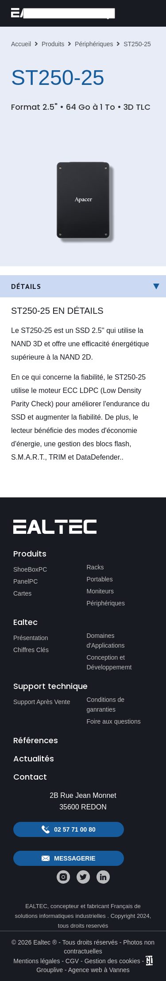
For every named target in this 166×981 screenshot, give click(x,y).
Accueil (21, 44)
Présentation (30, 637)
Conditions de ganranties (106, 704)
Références (35, 740)
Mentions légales (36, 961)
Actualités (33, 758)
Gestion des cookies (112, 961)
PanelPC (25, 581)
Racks (95, 567)
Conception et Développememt (109, 662)
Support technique (50, 686)
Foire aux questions (114, 721)
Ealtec (25, 622)
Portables (100, 579)
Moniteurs (100, 591)
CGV (72, 961)
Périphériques (94, 44)
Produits (53, 44)
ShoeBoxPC (30, 569)
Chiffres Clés (31, 649)
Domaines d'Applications (106, 640)
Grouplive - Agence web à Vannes (83, 969)
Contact (30, 776)
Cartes (22, 593)
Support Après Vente (41, 701)
